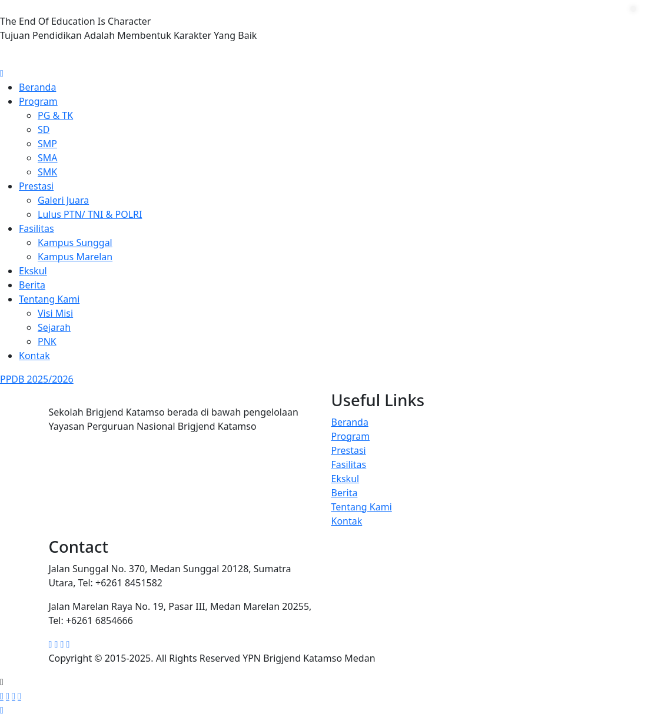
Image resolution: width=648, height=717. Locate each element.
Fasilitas (36, 228)
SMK (47, 171)
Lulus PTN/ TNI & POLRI (90, 214)
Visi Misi (55, 313)
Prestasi (36, 186)
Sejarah (54, 327)
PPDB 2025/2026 (37, 379)
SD (43, 129)
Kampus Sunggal (75, 242)
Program (38, 101)
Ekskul (33, 270)
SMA (48, 157)
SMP (47, 143)
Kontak (34, 355)
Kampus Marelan (75, 256)
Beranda (37, 87)
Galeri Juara (63, 200)
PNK (47, 341)
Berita (32, 284)
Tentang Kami (49, 299)
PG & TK (55, 115)
